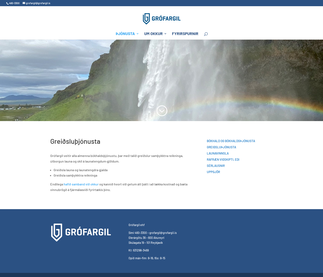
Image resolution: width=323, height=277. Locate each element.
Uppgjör (213, 172)
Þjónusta (125, 34)
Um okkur (153, 34)
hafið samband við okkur (81, 184)
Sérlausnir (216, 165)
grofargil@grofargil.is (163, 233)
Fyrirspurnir (185, 34)
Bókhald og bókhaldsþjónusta (231, 141)
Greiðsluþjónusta (221, 147)
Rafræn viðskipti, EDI (223, 159)
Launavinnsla (218, 153)
